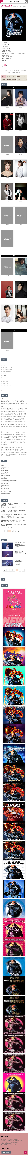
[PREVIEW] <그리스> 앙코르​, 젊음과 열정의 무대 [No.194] (13, 510)
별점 (25, 76)
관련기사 (9, 79)
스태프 (13, 76)
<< (4, 570)
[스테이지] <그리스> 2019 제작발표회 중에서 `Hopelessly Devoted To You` (20, 544)
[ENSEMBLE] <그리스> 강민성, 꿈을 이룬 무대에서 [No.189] (13, 520)
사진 (19, 79)
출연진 (8, 76)
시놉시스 (19, 76)
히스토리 (24, 79)
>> (24, 531)
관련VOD (14, 79)
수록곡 (3, 79)
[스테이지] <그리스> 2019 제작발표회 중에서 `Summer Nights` (20, 562)
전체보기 (3, 76)
